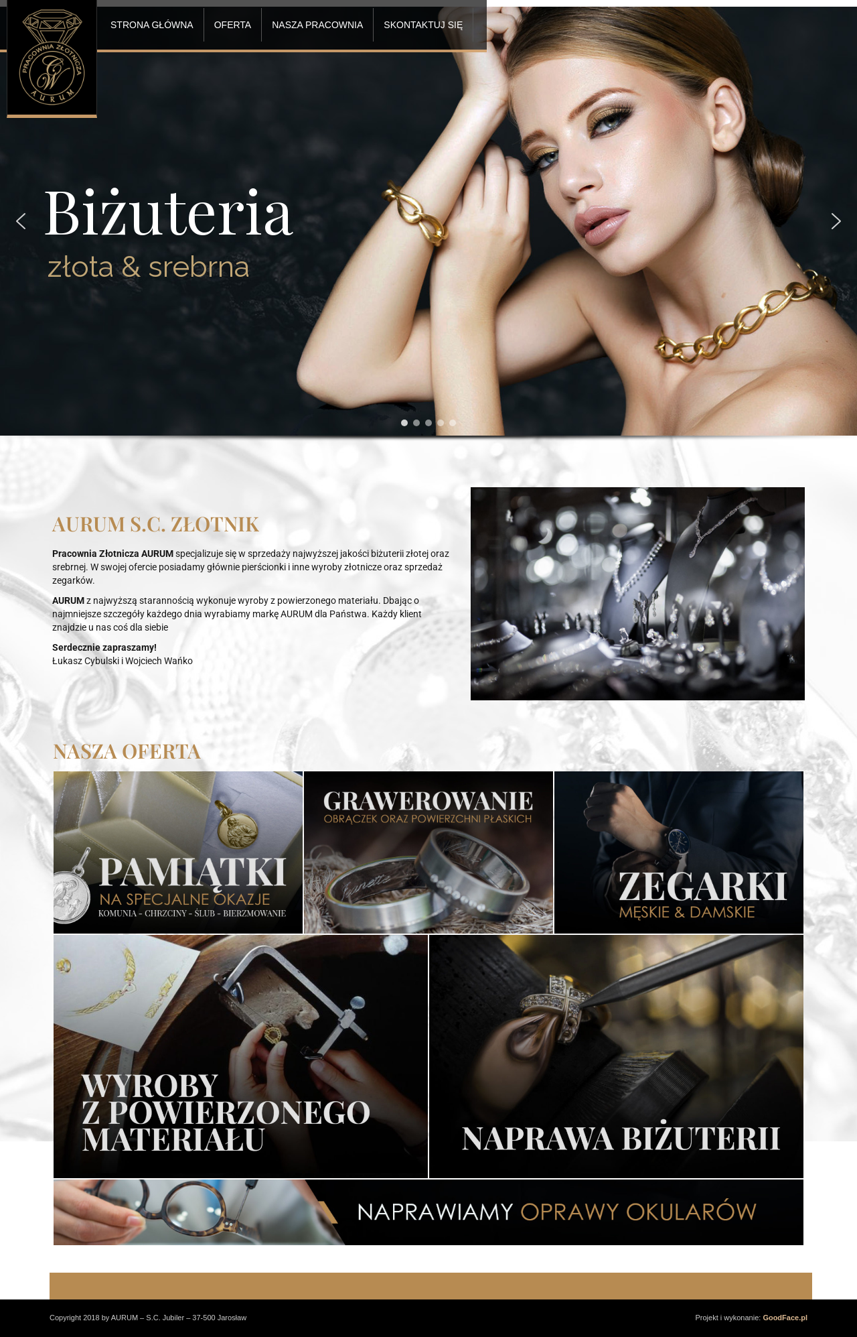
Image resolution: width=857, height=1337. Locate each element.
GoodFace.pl (785, 1318)
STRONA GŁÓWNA (151, 24)
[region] (428, 240)
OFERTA (233, 24)
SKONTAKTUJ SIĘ (423, 24)
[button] (20, 221)
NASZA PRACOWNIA (317, 24)
